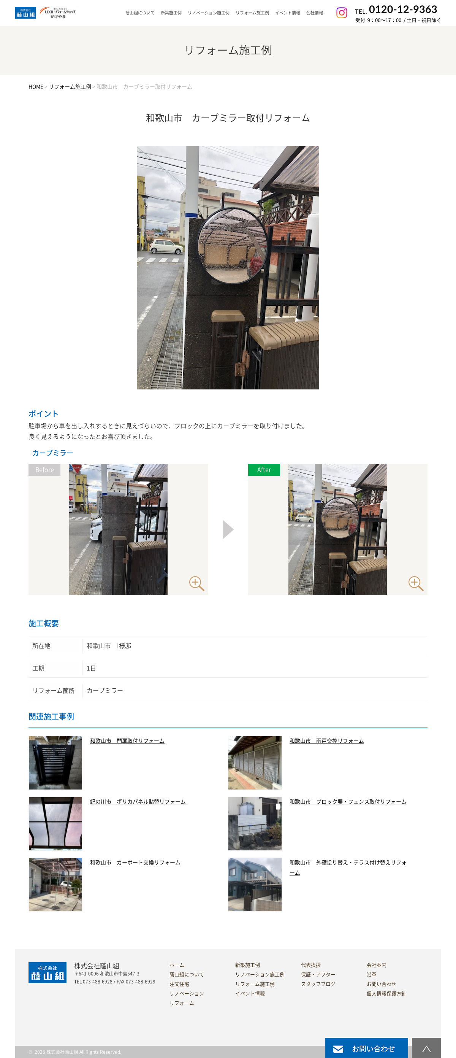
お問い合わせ (381, 984)
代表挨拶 (311, 965)
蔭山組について (186, 974)
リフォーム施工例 (252, 13)
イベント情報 (287, 13)
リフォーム (181, 1003)
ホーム (176, 965)
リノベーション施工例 (209, 13)
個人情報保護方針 (386, 993)
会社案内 (376, 965)
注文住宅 (179, 984)
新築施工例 (171, 13)
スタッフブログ (318, 984)
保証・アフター (318, 974)
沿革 (372, 974)
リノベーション (186, 993)
